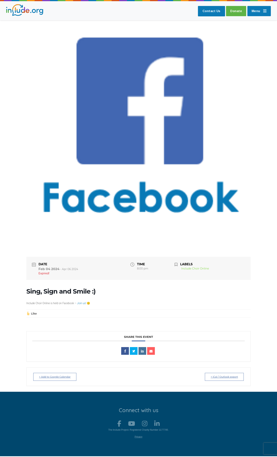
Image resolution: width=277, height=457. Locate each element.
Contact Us (210, 11)
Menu (258, 11)
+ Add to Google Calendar (56, 376)
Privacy (138, 437)
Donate (235, 11)
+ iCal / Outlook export (223, 376)
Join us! (81, 303)
